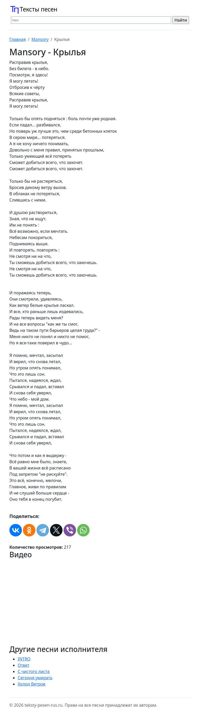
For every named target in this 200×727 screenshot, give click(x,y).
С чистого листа (34, 671)
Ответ (23, 665)
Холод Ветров (31, 684)
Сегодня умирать (35, 678)
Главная (17, 39)
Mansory (40, 39)
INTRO (24, 659)
